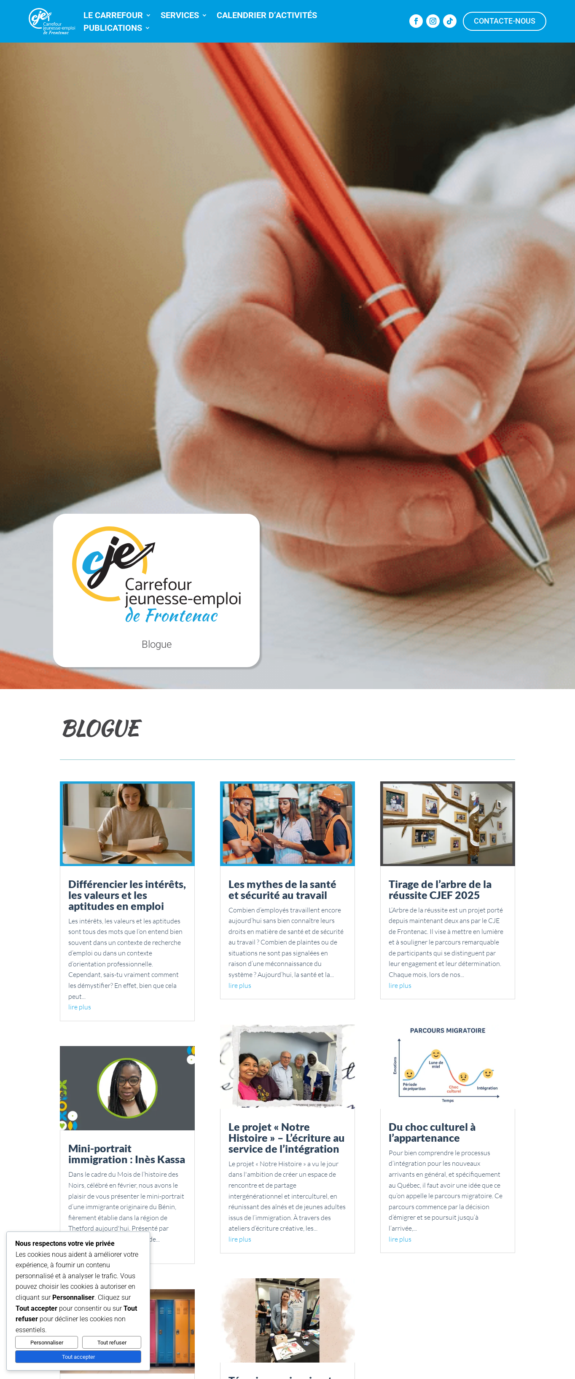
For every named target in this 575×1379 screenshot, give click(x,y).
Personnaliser (46, 1342)
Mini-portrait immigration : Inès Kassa (126, 1153)
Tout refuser (111, 1342)
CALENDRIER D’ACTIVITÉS (267, 16)
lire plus (79, 1007)
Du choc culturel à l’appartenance (432, 1132)
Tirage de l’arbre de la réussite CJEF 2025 (440, 889)
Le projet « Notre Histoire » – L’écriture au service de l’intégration (286, 1137)
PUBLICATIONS (112, 29)
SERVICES (180, 16)
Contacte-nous (504, 20)
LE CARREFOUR (113, 16)
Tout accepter (78, 1357)
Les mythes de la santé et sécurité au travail (282, 889)
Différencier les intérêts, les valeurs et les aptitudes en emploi (127, 894)
